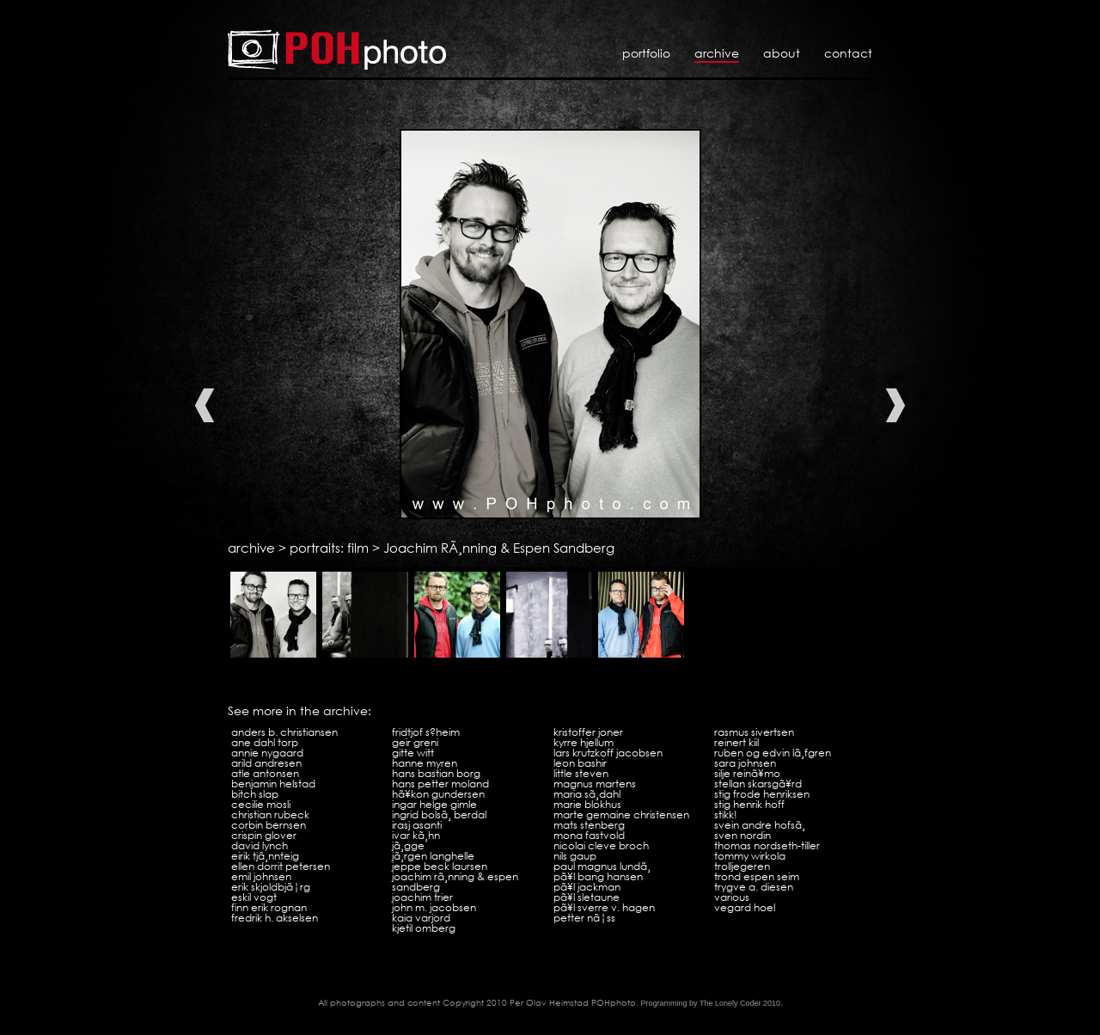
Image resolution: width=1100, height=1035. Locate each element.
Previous (204, 405)
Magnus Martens (594, 783)
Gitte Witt (413, 752)
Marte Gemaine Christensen (621, 814)
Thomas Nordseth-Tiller (767, 845)
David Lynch (259, 845)
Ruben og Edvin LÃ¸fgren (772, 752)
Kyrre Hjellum (583, 742)
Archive (716, 53)
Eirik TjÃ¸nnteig (265, 855)
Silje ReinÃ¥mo (747, 773)
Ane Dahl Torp (264, 742)
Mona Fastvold (589, 835)
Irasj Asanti (417, 825)
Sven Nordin (742, 835)
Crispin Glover (263, 835)
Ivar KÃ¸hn (416, 835)
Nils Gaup (574, 855)
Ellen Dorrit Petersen (280, 866)
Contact (848, 53)
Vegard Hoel (744, 907)
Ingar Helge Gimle (434, 804)
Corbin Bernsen (268, 825)
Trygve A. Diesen (753, 886)
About (781, 53)
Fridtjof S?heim (426, 732)
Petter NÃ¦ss (584, 917)
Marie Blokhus (587, 804)
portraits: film (329, 547)
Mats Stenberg (589, 825)
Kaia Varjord (421, 917)
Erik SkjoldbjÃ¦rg (270, 886)
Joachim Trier (422, 897)
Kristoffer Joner (588, 732)
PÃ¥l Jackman (586, 886)
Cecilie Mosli (260, 804)
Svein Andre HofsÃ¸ (759, 825)
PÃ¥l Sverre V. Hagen (604, 907)
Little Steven (580, 773)
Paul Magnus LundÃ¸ (602, 866)
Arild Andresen (266, 763)
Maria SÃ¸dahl (586, 794)
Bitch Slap (254, 794)
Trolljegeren (742, 866)
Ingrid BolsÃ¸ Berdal (439, 814)
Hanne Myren (424, 763)
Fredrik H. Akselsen (274, 917)
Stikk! (725, 814)
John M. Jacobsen (434, 907)
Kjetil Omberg (423, 928)
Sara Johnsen (745, 763)
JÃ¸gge (408, 845)
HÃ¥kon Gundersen (438, 794)
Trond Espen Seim (756, 876)
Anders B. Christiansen (284, 732)
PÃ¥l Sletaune (586, 897)
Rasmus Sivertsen (754, 732)
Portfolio (646, 53)
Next (895, 405)
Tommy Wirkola (749, 855)
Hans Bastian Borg (436, 773)
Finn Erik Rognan (269, 907)
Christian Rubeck (270, 814)
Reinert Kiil (736, 742)
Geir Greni (415, 742)
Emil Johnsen (261, 876)
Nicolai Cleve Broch (601, 845)
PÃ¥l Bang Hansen (598, 876)
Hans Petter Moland (440, 783)
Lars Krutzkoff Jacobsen (608, 752)
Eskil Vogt (254, 897)
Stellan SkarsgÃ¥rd (758, 783)
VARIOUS (731, 897)
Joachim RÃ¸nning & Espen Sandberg (498, 547)
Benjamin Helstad (273, 783)
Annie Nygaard (267, 752)
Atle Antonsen (265, 773)
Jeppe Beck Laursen (439, 866)
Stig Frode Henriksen (762, 794)
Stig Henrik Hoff (749, 804)
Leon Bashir (580, 763)
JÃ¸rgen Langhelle (433, 855)
